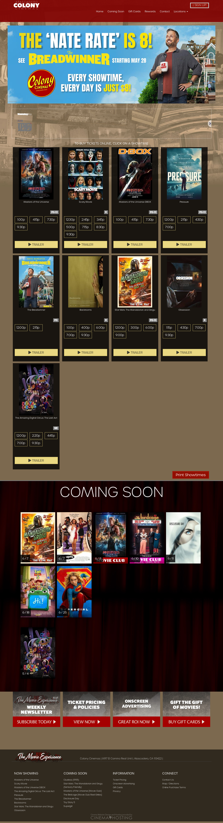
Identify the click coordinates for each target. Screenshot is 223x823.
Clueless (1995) (71, 781)
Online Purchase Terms (174, 788)
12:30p (70, 221)
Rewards (150, 11)
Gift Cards (134, 11)
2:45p (85, 221)
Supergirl (68, 807)
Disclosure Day (71, 800)
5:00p (70, 228)
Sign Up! (199, 5)
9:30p (21, 228)
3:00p (135, 329)
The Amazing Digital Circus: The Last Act (34, 792)
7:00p (169, 228)
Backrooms (20, 804)
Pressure (18, 796)
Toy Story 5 (69, 803)
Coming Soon (116, 11)
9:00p (119, 336)
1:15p (169, 329)
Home (99, 11)
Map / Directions (170, 785)
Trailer (36, 246)
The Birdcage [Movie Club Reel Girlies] (83, 796)
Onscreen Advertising (124, 785)
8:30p (100, 228)
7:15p (85, 228)
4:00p (85, 329)
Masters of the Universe (26, 781)
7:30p (51, 221)
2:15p (184, 221)
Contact (165, 11)
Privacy (117, 792)
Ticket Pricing (119, 781)
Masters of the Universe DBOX (29, 788)
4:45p (51, 437)
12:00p (169, 221)
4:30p (199, 221)
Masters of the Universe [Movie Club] (83, 792)
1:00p (21, 221)
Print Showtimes (191, 476)
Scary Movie (20, 785)
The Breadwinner (22, 800)
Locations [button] (181, 11)
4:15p (36, 221)
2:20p (36, 437)
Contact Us (168, 781)
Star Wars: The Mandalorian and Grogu (33, 808)
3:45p (100, 221)
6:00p (100, 329)
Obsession (19, 811)
